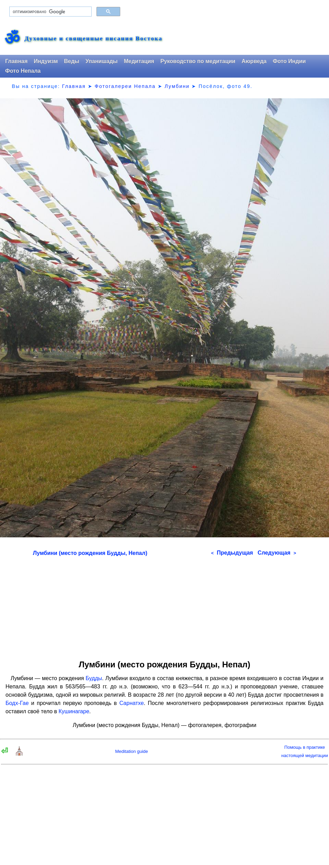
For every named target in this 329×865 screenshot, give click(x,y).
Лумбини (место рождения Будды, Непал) (90, 553)
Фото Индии (289, 61)
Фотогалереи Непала (125, 86)
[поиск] (50, 12)
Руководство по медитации (197, 61)
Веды (71, 61)
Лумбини (177, 86)
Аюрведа (254, 61)
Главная (16, 61)
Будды (94, 678)
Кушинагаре (74, 711)
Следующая (277, 553)
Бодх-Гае (17, 703)
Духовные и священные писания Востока (93, 38)
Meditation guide (131, 751)
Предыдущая (232, 553)
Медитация (139, 61)
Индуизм (46, 61)
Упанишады (101, 61)
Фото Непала (23, 71)
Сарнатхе (131, 703)
